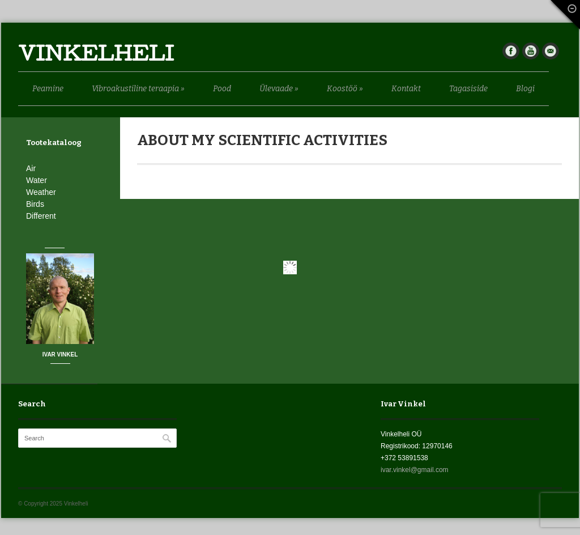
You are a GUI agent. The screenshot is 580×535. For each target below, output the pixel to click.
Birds (35, 204)
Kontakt (406, 89)
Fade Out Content (563, 17)
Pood (222, 89)
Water (36, 180)
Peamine (47, 89)
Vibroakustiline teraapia (138, 89)
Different (41, 215)
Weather (41, 192)
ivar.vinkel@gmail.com (415, 470)
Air (31, 168)
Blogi (525, 89)
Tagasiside (468, 89)
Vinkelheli (96, 56)
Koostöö (345, 89)
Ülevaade (278, 89)
